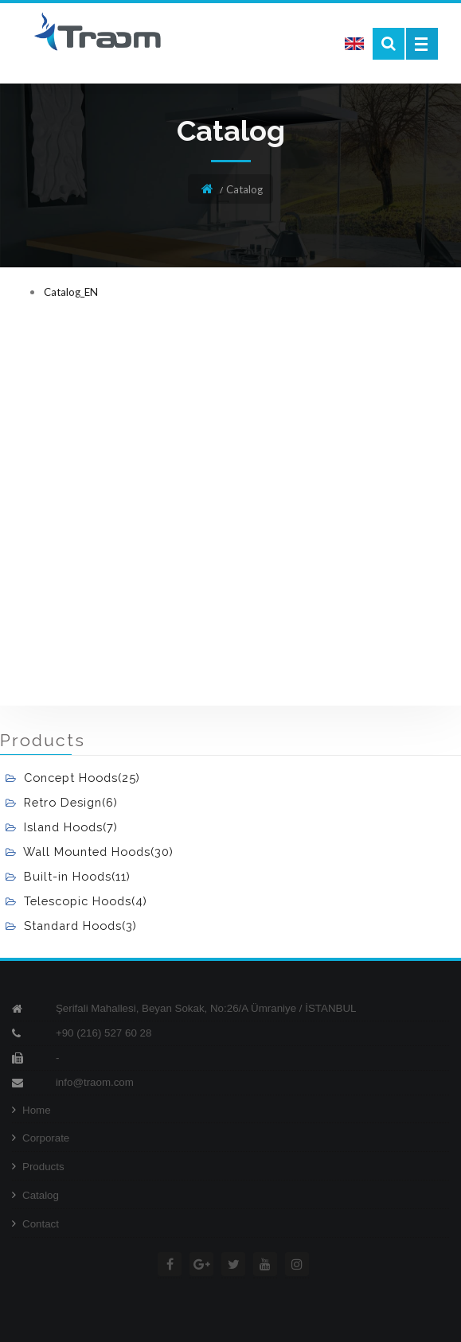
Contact (35, 1224)
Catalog (35, 1195)
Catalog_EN (71, 292)
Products (38, 1167)
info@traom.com (95, 1082)
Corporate (40, 1138)
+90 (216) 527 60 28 (103, 1033)
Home (31, 1110)
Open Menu (422, 44)
